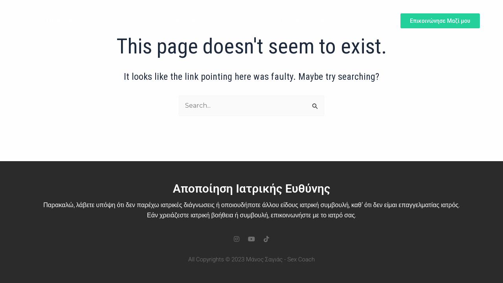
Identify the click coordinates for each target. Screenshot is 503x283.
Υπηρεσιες (231, 21)
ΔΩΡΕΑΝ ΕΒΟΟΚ (280, 21)
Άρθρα (322, 21)
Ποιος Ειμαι (187, 21)
